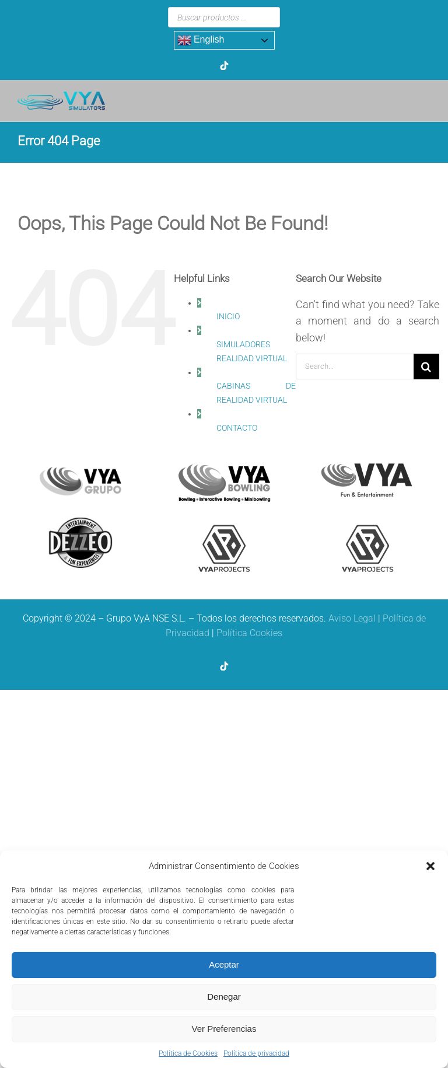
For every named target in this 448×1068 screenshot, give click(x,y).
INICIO (228, 316)
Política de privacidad (256, 1053)
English (201, 40)
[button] (430, 866)
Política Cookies (249, 632)
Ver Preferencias (224, 1029)
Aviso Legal (352, 618)
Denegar (224, 996)
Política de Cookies (188, 1053)
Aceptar (224, 964)
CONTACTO (236, 427)
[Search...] (355, 366)
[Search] (426, 366)
